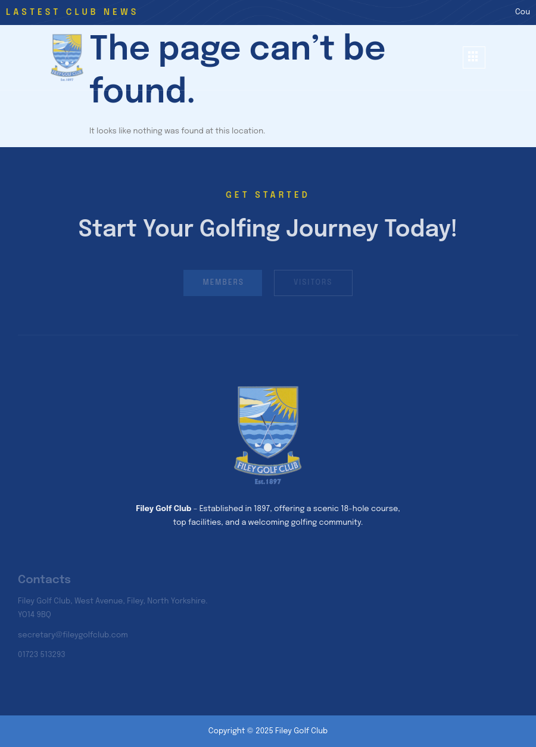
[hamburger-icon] (474, 57)
